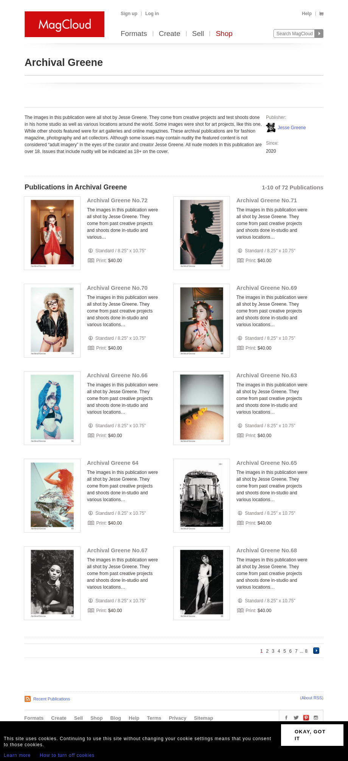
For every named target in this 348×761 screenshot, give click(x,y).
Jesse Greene (292, 127)
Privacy (177, 718)
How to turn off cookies (67, 755)
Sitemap (203, 718)
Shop (224, 34)
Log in (152, 13)
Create (169, 34)
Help (307, 13)
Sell (198, 34)
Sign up (129, 13)
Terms (154, 718)
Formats (134, 34)
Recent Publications (51, 699)
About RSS (311, 697)
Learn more (17, 755)
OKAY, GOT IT (310, 735)
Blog (115, 718)
